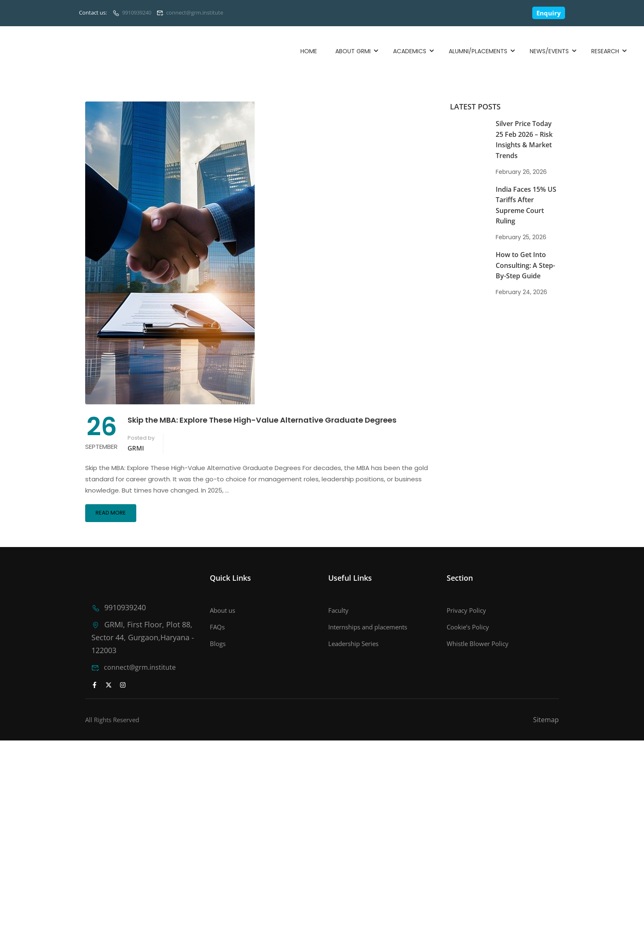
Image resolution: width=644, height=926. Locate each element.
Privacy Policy (466, 610)
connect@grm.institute (194, 12)
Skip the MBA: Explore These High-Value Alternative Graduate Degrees (262, 420)
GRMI (136, 448)
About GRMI (353, 51)
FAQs (217, 627)
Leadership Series (353, 643)
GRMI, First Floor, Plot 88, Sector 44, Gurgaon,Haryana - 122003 (137, 636)
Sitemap (546, 718)
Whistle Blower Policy (478, 643)
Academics (409, 51)
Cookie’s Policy (468, 627)
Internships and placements (367, 627)
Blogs (218, 643)
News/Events (549, 51)
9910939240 (136, 12)
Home (308, 51)
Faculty (338, 610)
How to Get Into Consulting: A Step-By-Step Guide (525, 265)
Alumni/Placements (478, 51)
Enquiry (548, 13)
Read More (111, 513)
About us (222, 610)
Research (605, 51)
